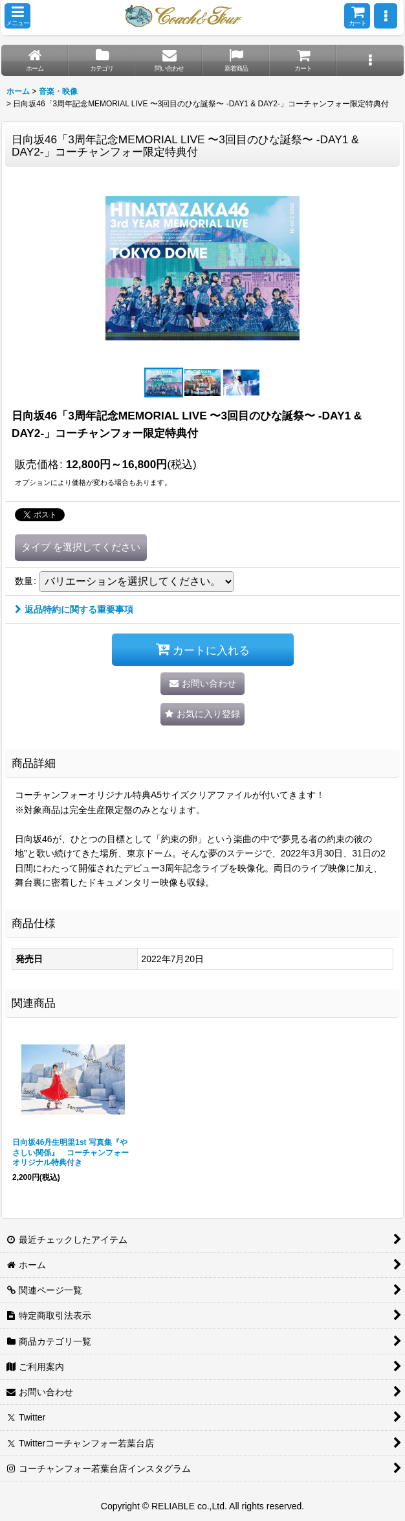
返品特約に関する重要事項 (74, 609)
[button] (17, 16)
